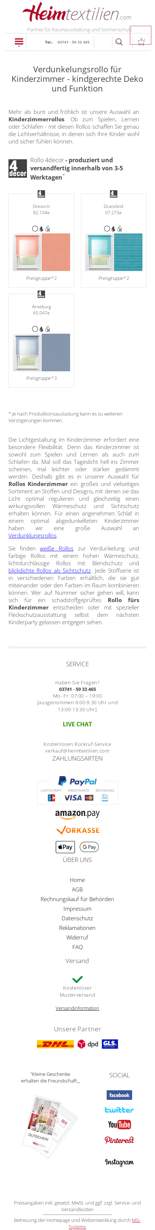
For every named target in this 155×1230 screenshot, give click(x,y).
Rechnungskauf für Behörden (77, 899)
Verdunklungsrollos (32, 535)
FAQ (77, 947)
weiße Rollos (56, 548)
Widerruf (77, 937)
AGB (77, 889)
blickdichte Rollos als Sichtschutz (49, 570)
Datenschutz (77, 918)
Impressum (77, 908)
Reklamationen (77, 927)
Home (77, 879)
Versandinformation (77, 1008)
